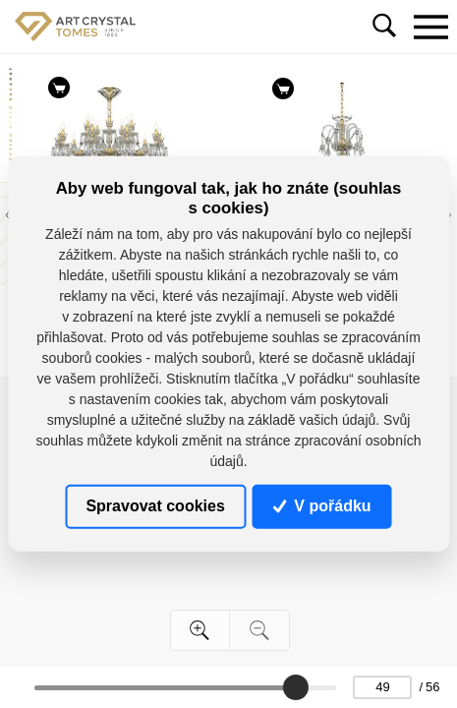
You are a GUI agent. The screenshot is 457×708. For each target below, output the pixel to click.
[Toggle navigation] (430, 26)
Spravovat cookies (155, 506)
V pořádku (322, 506)
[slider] (296, 687)
